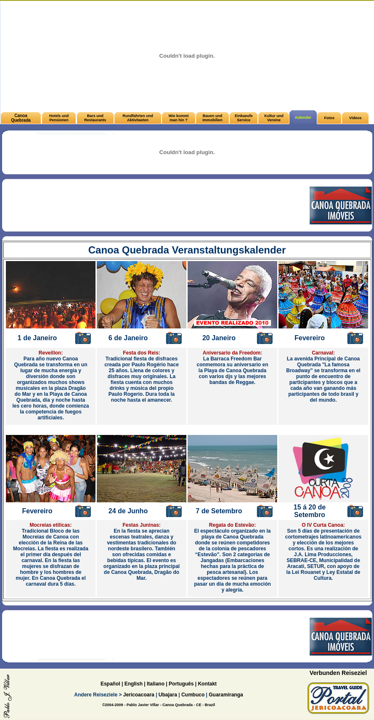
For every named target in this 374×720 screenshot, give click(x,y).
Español (110, 684)
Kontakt (207, 684)
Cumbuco (192, 695)
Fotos (329, 118)
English (134, 684)
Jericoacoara (138, 695)
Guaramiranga (226, 695)
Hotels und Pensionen (59, 118)
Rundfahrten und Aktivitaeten (137, 118)
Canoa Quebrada (21, 118)
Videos (355, 118)
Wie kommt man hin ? (179, 118)
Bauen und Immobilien (212, 118)
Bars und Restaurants (95, 118)
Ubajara (168, 695)
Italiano (155, 684)
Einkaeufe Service (244, 118)
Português (181, 684)
